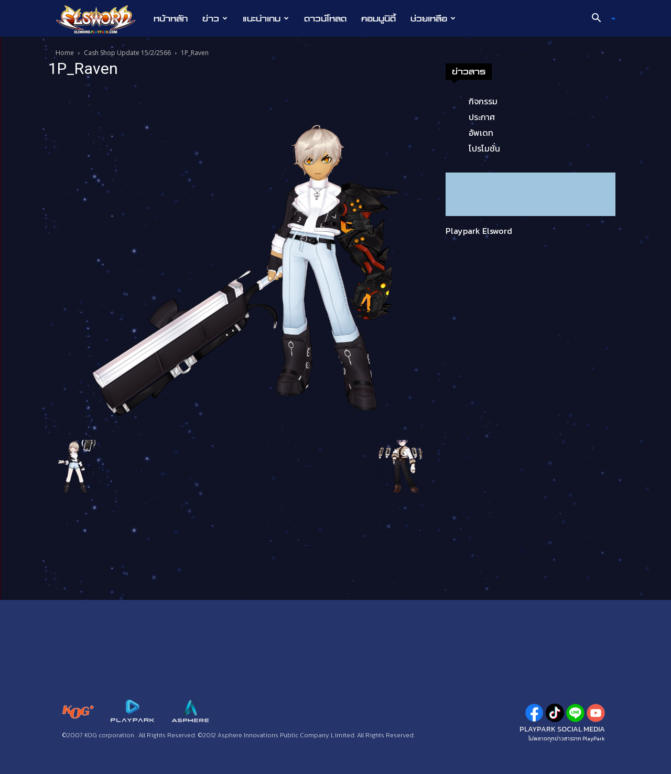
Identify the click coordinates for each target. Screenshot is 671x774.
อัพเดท (481, 132)
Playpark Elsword (479, 230)
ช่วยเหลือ (433, 18)
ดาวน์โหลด (325, 18)
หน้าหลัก (171, 18)
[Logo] (101, 19)
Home (65, 52)
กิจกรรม (483, 101)
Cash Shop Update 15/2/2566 (127, 52)
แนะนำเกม (266, 18)
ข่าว (215, 18)
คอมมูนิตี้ (378, 18)
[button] (599, 19)
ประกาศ (482, 117)
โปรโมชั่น (484, 148)
